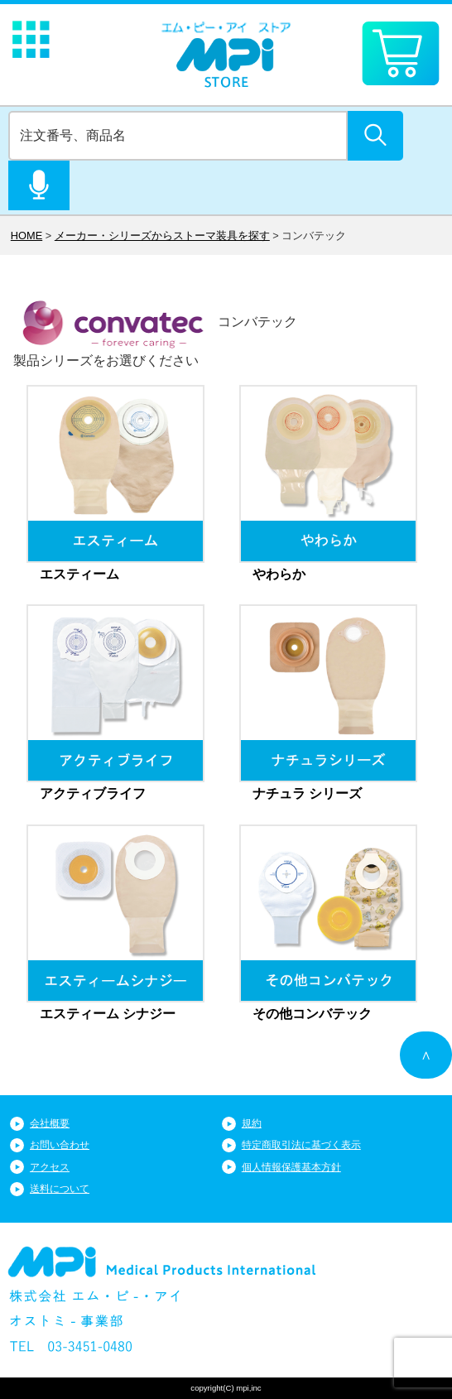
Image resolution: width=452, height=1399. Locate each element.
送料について (59, 1189)
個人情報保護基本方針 (291, 1167)
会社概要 (50, 1123)
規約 (252, 1123)
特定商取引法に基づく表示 (301, 1145)
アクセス (50, 1167)
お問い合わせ (59, 1145)
